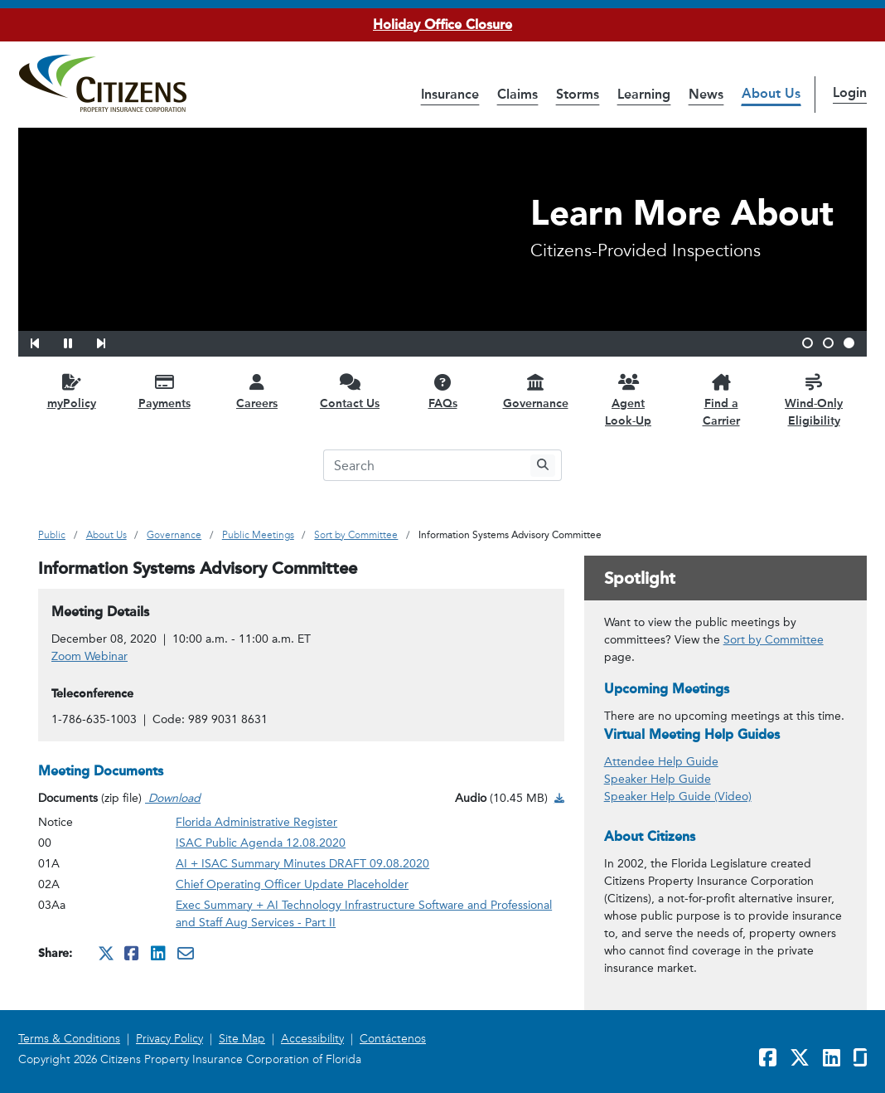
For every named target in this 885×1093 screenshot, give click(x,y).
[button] (45, 340)
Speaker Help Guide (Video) (678, 796)
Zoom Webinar (89, 656)
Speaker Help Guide (657, 779)
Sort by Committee (773, 640)
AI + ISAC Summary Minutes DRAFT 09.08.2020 (302, 864)
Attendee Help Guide (661, 762)
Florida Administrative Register (256, 822)
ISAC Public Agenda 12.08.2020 (261, 843)
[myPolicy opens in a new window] (71, 391)
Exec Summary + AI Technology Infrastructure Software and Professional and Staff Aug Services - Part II (364, 914)
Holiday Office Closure (442, 24)
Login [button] (850, 92)
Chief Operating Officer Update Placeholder (292, 884)
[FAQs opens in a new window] (442, 391)
